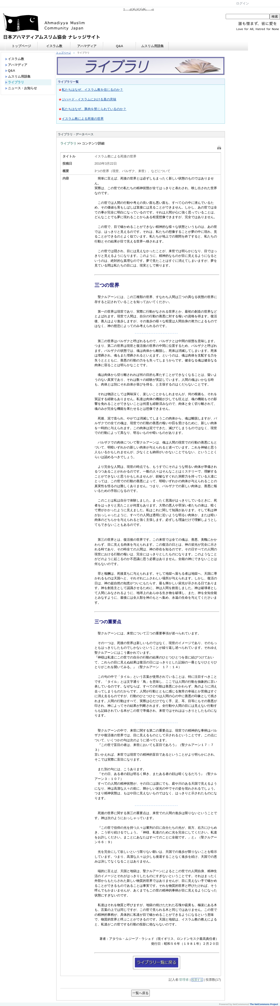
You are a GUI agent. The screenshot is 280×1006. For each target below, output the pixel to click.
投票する (197, 979)
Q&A (119, 46)
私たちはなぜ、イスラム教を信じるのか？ (92, 89)
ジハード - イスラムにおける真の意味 (89, 99)
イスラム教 (54, 46)
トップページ (21, 46)
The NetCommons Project (264, 1004)
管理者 (184, 979)
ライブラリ (14, 82)
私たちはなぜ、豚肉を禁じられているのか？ (94, 109)
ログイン (242, 3)
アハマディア (86, 46)
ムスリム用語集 (152, 46)
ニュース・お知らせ (21, 88)
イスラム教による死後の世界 (83, 118)
